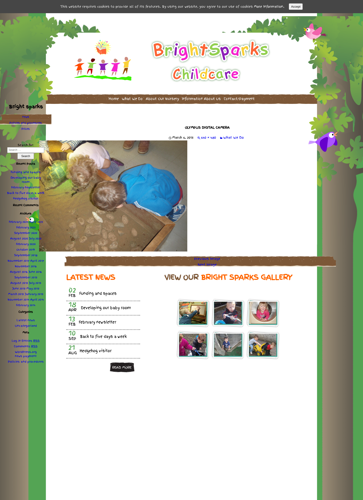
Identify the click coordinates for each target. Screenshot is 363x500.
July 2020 (35, 236)
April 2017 (37, 258)
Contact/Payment (239, 95)
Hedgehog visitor (25, 196)
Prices (26, 126)
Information (201, 95)
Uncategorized (26, 323)
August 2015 (19, 280)
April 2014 (37, 297)
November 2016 (26, 263)
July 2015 (35, 280)
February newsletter (25, 185)
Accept (295, 6)
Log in (16, 338)
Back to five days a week (25, 190)
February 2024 (18, 219)
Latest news (26, 317)
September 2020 (25, 230)
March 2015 (16, 291)
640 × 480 (208, 134)
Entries (31, 338)
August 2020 (19, 236)
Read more (121, 364)
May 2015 (32, 286)
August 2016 (19, 269)
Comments (26, 344)
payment (30, 353)
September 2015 (25, 275)
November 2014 (18, 297)
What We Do (132, 95)
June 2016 (35, 269)
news (25, 114)
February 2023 (25, 225)
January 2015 (34, 291)
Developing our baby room (26, 177)
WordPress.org (26, 349)
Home (114, 95)
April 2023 (36, 219)
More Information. (269, 6)
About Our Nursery (162, 95)
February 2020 (26, 241)
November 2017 (18, 258)
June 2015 (18, 286)
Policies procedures (25, 120)
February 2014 (25, 302)
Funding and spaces (26, 169)
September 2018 (25, 252)
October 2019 (25, 247)
